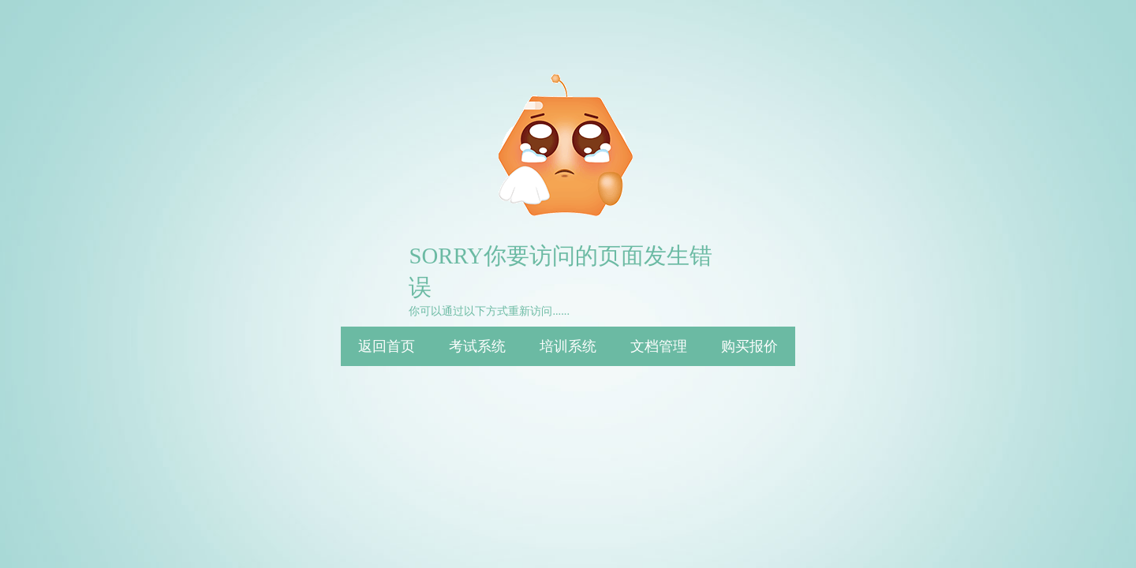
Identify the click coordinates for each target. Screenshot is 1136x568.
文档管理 (658, 346)
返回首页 (386, 346)
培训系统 (568, 346)
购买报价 (749, 346)
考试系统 (477, 346)
